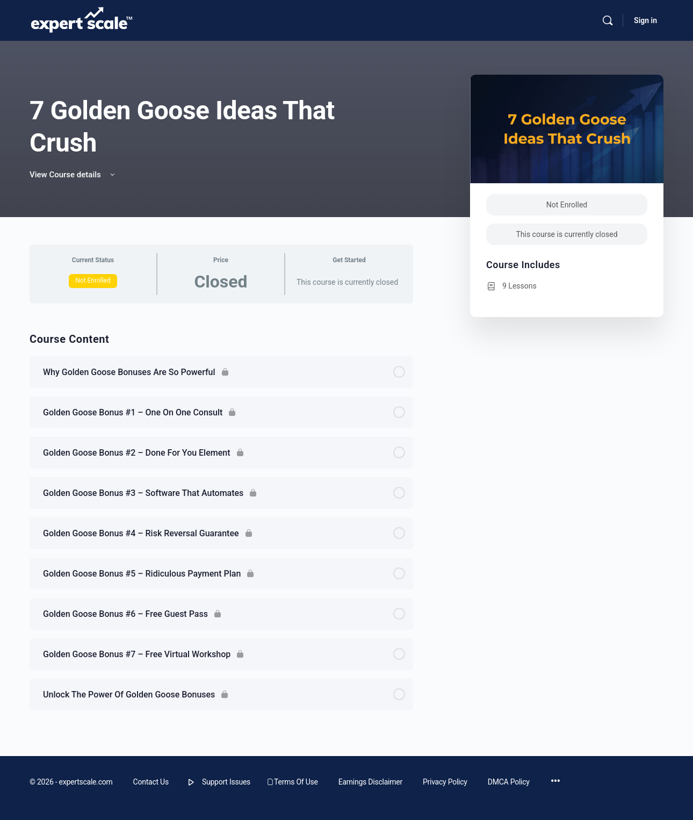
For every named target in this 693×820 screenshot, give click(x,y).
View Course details (73, 174)
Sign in (645, 20)
